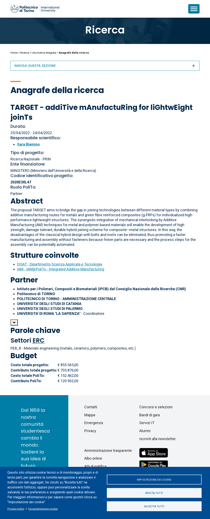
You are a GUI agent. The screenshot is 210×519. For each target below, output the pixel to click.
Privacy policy (15, 508)
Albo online (93, 458)
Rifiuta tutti (154, 493)
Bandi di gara (149, 415)
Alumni (145, 431)
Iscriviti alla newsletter (157, 439)
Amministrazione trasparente (108, 450)
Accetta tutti (154, 506)
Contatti (90, 407)
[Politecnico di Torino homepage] (34, 9)
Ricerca (105, 30)
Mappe (89, 415)
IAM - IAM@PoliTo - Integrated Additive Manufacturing (60, 269)
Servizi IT (146, 423)
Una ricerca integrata (44, 52)
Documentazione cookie (43, 508)
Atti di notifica (95, 466)
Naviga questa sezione (105, 66)
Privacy (90, 431)
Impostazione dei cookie (154, 479)
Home (14, 52)
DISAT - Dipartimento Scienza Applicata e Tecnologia (59, 264)
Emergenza (93, 423)
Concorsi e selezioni (155, 407)
